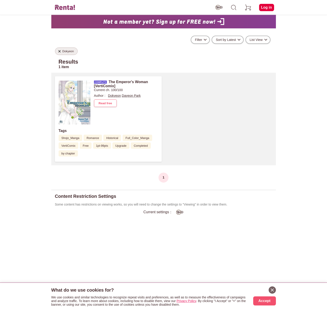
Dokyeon (114, 95)
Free (86, 145)
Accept (264, 301)
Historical (112, 138)
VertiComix (68, 145)
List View (256, 40)
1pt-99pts (102, 145)
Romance (93, 138)
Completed (141, 145)
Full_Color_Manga (137, 138)
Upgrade (120, 145)
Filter (198, 40)
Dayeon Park (131, 95)
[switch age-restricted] (219, 7)
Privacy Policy (186, 301)
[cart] (248, 7)
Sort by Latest (226, 40)
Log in (266, 7)
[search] (233, 7)
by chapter (68, 153)
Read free (105, 103)
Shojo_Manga (70, 138)
